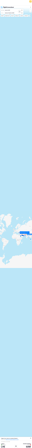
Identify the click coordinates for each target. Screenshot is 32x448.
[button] (30, 10)
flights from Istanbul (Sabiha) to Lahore (12, 439)
